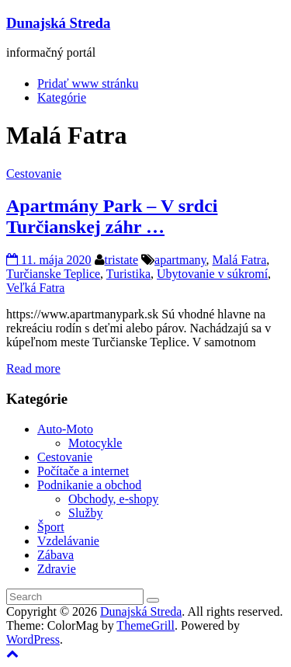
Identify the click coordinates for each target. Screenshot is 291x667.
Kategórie (61, 97)
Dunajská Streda (58, 23)
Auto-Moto (65, 429)
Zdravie (56, 568)
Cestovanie (33, 173)
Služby (85, 512)
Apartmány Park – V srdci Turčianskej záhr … (111, 216)
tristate (122, 259)
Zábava (55, 554)
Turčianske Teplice (53, 273)
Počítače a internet (83, 471)
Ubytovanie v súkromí (212, 273)
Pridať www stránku (87, 83)
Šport (50, 526)
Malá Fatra (240, 259)
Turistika (128, 273)
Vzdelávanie (68, 540)
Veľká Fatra (35, 287)
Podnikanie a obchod (89, 485)
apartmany (180, 259)
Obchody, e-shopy (113, 498)
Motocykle (95, 443)
